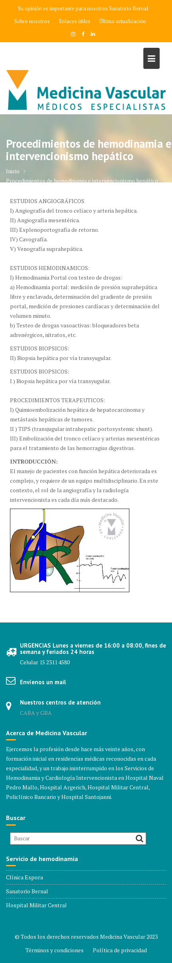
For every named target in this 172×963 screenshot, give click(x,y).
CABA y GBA (36, 712)
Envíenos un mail (43, 682)
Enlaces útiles (74, 21)
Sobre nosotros (32, 21)
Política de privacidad (120, 950)
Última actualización (123, 21)
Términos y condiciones (54, 950)
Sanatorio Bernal (128, 8)
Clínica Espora (24, 877)
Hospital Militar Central (36, 905)
